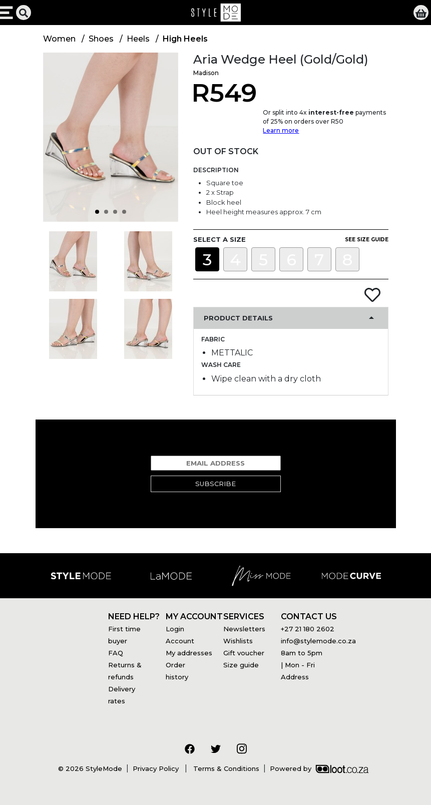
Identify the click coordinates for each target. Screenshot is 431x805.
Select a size (219, 239)
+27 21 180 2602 (307, 629)
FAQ (115, 653)
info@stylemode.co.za (318, 641)
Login (175, 629)
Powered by (319, 768)
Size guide (241, 665)
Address (295, 677)
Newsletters (244, 629)
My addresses (189, 653)
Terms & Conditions (225, 768)
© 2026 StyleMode (90, 768)
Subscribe (215, 484)
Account (180, 641)
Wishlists (238, 641)
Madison (206, 73)
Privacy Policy (157, 768)
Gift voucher (243, 653)
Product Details (238, 318)
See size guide (366, 239)
